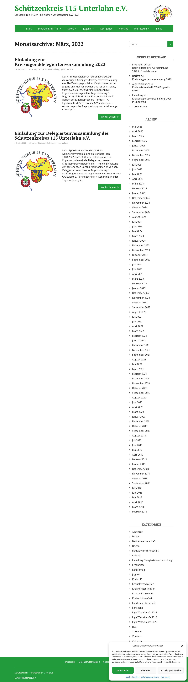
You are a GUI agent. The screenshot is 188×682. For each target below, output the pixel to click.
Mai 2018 (137, 497)
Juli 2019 (136, 440)
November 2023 (141, 250)
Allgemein (33, 143)
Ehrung (136, 555)
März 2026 (138, 136)
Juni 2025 (137, 169)
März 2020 (138, 411)
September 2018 (141, 483)
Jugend (87, 28)
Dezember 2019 (141, 421)
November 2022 (141, 297)
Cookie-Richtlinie (133, 677)
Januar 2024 (138, 240)
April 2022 (137, 326)
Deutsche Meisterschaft (145, 550)
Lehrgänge (106, 28)
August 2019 (139, 435)
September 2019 (141, 431)
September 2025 (141, 159)
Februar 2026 (139, 141)
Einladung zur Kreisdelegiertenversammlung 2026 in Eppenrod (151, 98)
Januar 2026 (138, 145)
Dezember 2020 (141, 378)
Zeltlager (137, 641)
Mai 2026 (137, 126)
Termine (69, 69)
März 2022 (138, 331)
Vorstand (137, 636)
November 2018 (141, 473)
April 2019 (137, 454)
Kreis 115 (137, 579)
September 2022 (141, 307)
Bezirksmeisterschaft (144, 541)
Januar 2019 (138, 464)
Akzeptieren (123, 670)
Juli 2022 (136, 316)
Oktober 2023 (139, 255)
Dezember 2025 (141, 150)
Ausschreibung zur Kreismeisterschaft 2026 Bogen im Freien (151, 87)
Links (159, 28)
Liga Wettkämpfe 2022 (144, 622)
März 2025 (138, 183)
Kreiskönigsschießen (143, 588)
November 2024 (141, 202)
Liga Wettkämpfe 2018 (144, 612)
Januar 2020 (138, 416)
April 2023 (137, 274)
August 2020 (139, 397)
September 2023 (141, 259)
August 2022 (139, 312)
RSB (134, 626)
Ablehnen (145, 670)
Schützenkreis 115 (48, 28)
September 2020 (141, 392)
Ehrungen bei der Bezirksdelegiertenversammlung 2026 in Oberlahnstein (150, 68)
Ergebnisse (138, 564)
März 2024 (138, 236)
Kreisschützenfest (142, 598)
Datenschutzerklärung (150, 677)
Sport (71, 28)
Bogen (136, 546)
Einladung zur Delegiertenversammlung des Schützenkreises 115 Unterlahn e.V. (62, 135)
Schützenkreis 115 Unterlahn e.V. (94, 8)
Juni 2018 (137, 492)
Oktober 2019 (139, 426)
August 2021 (139, 359)
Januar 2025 (138, 193)
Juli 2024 (136, 221)
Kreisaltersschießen (143, 584)
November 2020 (141, 383)
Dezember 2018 (141, 469)
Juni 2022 (137, 321)
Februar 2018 (139, 511)
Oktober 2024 (139, 207)
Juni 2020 (137, 402)
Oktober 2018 (139, 478)
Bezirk (135, 536)
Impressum (165, 677)
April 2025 (137, 179)
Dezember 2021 (141, 345)
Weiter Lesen (108, 116)
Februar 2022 (139, 335)
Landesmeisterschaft (143, 603)
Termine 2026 (139, 106)
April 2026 (137, 131)
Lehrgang (137, 607)
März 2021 (138, 369)
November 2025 (141, 155)
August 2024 (139, 217)
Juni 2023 (137, 269)
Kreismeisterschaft (142, 593)
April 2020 (137, 407)
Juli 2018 (136, 487)
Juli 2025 (136, 164)
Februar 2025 (139, 188)
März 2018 (138, 507)
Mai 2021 (137, 364)
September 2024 (141, 212)
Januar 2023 (138, 288)
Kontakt (123, 28)
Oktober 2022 (139, 302)
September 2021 (141, 354)
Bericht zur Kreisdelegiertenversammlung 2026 (151, 77)
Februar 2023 (139, 283)
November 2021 (141, 350)
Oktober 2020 (139, 388)
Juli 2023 (136, 264)
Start (29, 28)
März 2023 (138, 278)
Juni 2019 (137, 445)
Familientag (138, 569)
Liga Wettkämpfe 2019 (144, 617)
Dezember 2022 (141, 293)
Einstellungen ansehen (171, 670)
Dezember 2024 (141, 198)
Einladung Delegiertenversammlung (44, 69)
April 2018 (137, 502)
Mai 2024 (137, 231)
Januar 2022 (138, 340)
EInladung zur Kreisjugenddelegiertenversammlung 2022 (60, 62)
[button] (182, 645)
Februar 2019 (139, 459)
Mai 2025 (137, 174)
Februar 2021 (139, 373)
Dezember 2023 (141, 245)
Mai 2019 (137, 449)
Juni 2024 (137, 226)
